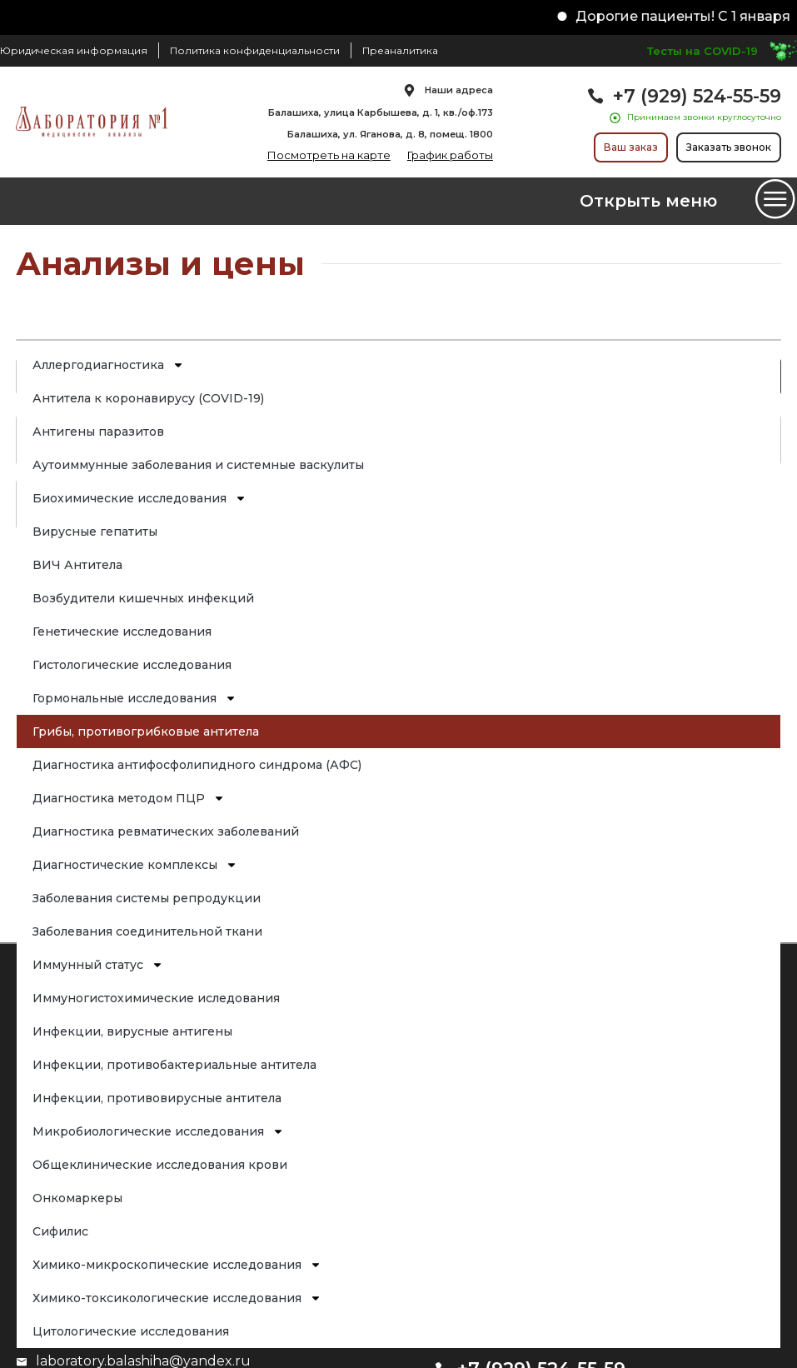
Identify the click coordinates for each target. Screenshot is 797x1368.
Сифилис (61, 1231)
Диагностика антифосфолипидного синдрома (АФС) (197, 764)
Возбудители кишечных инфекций (144, 598)
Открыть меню (648, 201)
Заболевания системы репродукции (147, 898)
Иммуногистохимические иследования (157, 998)
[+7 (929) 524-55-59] (595, 95)
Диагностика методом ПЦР (129, 798)
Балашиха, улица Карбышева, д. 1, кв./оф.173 (380, 112)
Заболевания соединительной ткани (148, 931)
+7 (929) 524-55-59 (697, 96)
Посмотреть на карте (329, 155)
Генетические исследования (122, 631)
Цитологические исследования (131, 1331)
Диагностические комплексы (135, 865)
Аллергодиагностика (109, 365)
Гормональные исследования (135, 698)
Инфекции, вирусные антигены (133, 1031)
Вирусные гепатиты (95, 531)
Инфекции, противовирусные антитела (157, 1098)
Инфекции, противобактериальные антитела (175, 1064)
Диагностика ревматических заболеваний (166, 831)
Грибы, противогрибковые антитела (146, 731)
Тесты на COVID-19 (702, 50)
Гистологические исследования (132, 664)
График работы (450, 155)
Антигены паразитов (99, 431)
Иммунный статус (98, 965)
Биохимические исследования (140, 498)
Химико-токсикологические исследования (177, 1298)
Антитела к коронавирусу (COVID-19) (149, 398)
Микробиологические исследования (159, 1131)
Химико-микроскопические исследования (177, 1265)
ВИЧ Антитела (78, 564)
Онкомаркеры (78, 1198)
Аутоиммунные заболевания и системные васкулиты (199, 464)
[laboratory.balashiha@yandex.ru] (21, 1362)
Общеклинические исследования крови (160, 1164)
